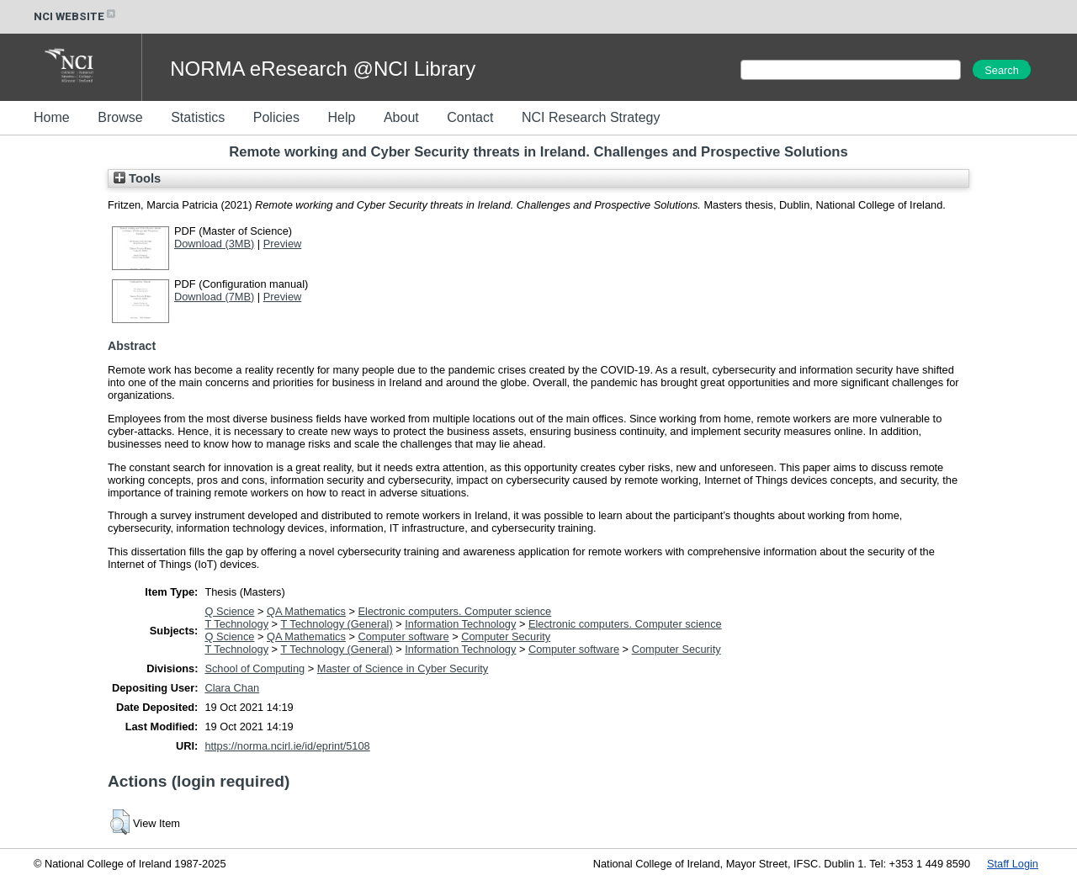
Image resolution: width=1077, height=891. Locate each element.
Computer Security (505, 636)
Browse (120, 117)
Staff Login (1012, 863)
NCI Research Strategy (591, 117)
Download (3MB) (214, 243)
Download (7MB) (214, 296)
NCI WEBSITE (76, 16)
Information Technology (460, 624)
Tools (137, 178)
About (401, 117)
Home (52, 117)
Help (341, 117)
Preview (282, 243)
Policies (276, 117)
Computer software (403, 636)
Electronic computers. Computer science (455, 611)
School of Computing (254, 668)
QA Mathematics (306, 611)
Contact (470, 117)
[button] (120, 822)
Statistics (198, 117)
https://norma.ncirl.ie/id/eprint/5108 (286, 746)
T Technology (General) (336, 624)
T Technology (236, 624)
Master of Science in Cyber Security (402, 668)
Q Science (229, 611)
